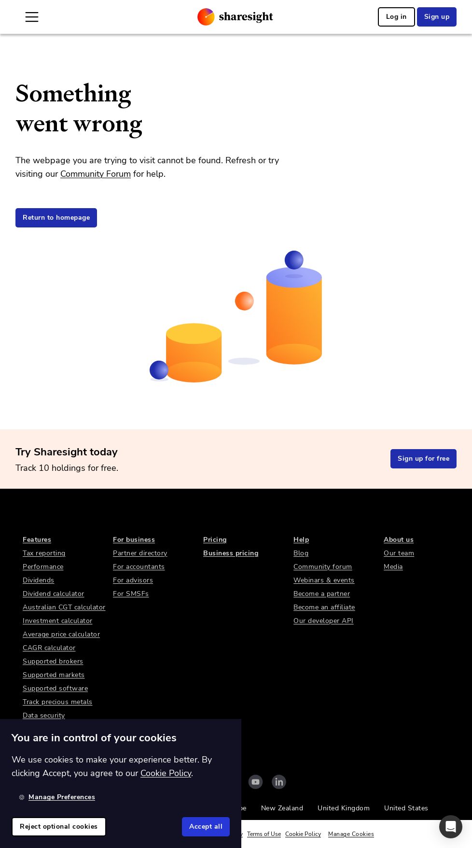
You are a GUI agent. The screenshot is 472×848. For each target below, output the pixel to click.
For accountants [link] (139, 566)
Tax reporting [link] (44, 553)
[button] (450, 826)
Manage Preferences (57, 797)
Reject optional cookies (59, 826)
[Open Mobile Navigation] (31, 16)
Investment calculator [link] (58, 620)
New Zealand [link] (282, 808)
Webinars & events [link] (324, 580)
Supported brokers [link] (53, 661)
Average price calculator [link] (61, 634)
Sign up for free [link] (423, 458)
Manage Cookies (351, 834)
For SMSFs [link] (131, 593)
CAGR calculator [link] (49, 647)
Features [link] (37, 539)
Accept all (205, 826)
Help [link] (301, 539)
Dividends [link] (39, 580)
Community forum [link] (322, 566)
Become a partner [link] (321, 593)
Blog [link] (300, 553)
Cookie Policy (303, 834)
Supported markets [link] (54, 674)
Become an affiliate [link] (324, 607)
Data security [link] (44, 715)
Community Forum (95, 174)
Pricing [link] (215, 539)
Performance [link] (43, 566)
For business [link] (134, 539)
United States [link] (406, 808)
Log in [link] (396, 16)
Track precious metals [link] (58, 702)
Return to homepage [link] (56, 217)
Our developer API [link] (323, 620)
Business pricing (230, 553)
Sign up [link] (437, 16)
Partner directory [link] (140, 553)
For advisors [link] (133, 580)
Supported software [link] (55, 688)
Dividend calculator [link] (53, 593)
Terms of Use (264, 834)
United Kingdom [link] (344, 808)
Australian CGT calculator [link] (64, 607)
